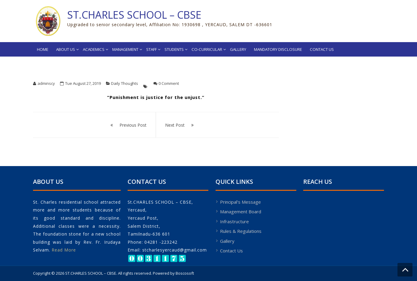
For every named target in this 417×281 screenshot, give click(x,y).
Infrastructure (234, 221)
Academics (93, 49)
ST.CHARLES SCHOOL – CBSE (134, 14)
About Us (65, 49)
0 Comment (169, 83)
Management (125, 49)
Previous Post (133, 125)
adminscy (46, 83)
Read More (64, 250)
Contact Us (322, 49)
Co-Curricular (207, 49)
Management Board (240, 211)
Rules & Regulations (240, 231)
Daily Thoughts (124, 83)
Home (42, 49)
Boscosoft (185, 273)
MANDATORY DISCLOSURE (278, 49)
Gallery (238, 49)
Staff (151, 49)
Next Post (175, 125)
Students (174, 49)
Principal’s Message (240, 202)
